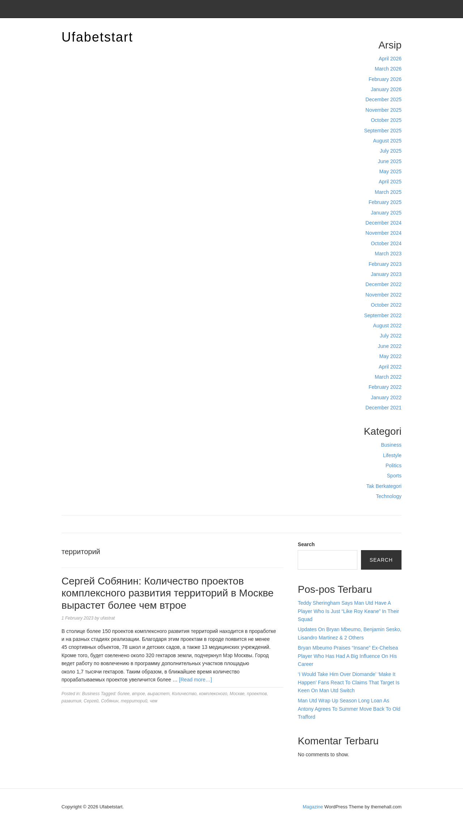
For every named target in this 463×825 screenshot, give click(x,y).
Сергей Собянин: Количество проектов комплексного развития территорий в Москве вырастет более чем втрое (167, 593)
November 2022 (383, 295)
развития (71, 700)
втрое (138, 693)
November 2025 (383, 110)
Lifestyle (392, 455)
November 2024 (383, 233)
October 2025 (386, 120)
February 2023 (385, 264)
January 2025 (386, 213)
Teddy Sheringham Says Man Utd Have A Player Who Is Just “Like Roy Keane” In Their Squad (348, 611)
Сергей (91, 700)
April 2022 (390, 367)
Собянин (109, 700)
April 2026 (390, 58)
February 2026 (385, 79)
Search (306, 544)
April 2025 (390, 181)
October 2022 (386, 305)
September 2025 (383, 130)
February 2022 (385, 387)
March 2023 (388, 253)
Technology (389, 496)
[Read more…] (195, 679)
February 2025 (385, 202)
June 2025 (390, 161)
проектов (257, 693)
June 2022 (390, 346)
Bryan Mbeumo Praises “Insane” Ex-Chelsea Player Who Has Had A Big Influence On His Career (348, 656)
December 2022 (383, 284)
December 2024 (383, 223)
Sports (394, 476)
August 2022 (387, 325)
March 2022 (388, 377)
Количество (184, 693)
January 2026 (386, 89)
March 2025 (388, 192)
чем (153, 700)
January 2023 (386, 274)
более (123, 693)
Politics (394, 465)
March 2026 (388, 69)
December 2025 (383, 99)
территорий (134, 700)
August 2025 (387, 141)
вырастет (159, 693)
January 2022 (386, 397)
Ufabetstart (97, 37)
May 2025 (390, 171)
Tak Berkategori (384, 486)
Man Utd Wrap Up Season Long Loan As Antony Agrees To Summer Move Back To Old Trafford (349, 709)
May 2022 (390, 356)
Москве (237, 693)
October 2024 (386, 243)
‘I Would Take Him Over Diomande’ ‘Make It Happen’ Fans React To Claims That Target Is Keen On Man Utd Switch (348, 682)
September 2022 (383, 315)
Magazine (313, 806)
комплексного (213, 693)
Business (391, 445)
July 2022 (391, 336)
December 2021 (383, 408)
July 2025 (391, 151)
